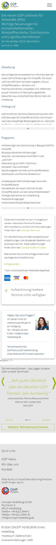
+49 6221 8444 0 (20, 511)
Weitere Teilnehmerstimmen (28, 427)
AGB (30, 540)
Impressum (7, 535)
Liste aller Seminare (30, 230)
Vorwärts (46, 419)
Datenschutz (23, 535)
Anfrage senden (12, 263)
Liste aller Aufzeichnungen (33, 247)
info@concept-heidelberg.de (17, 517)
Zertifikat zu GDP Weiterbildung (22, 350)
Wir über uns (10, 464)
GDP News (8, 459)
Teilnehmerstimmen (17, 346)
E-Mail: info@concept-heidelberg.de (18, 335)
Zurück (9, 419)
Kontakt (6, 469)
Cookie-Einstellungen (13, 540)
